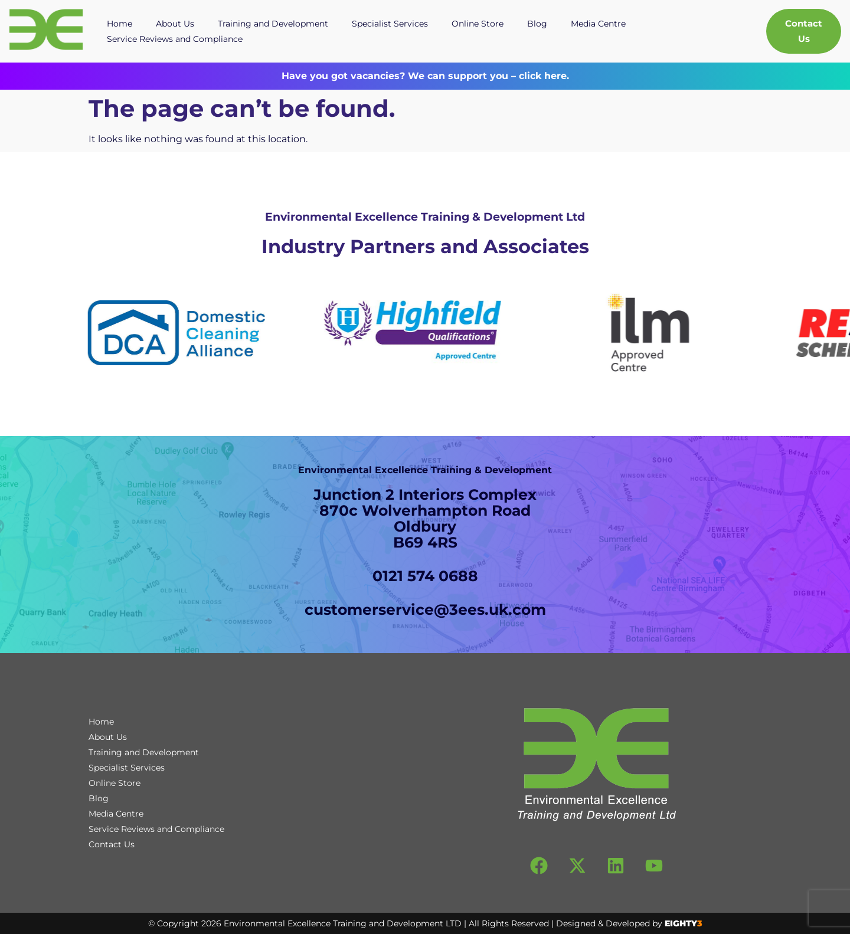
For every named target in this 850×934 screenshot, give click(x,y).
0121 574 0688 (425, 576)
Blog (537, 23)
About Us (175, 23)
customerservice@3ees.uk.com (425, 609)
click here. (542, 75)
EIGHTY (683, 923)
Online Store (478, 23)
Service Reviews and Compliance (175, 39)
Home (119, 23)
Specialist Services (390, 23)
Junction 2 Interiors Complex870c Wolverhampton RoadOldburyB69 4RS (425, 518)
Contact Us (112, 844)
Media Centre (598, 23)
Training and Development (273, 23)
